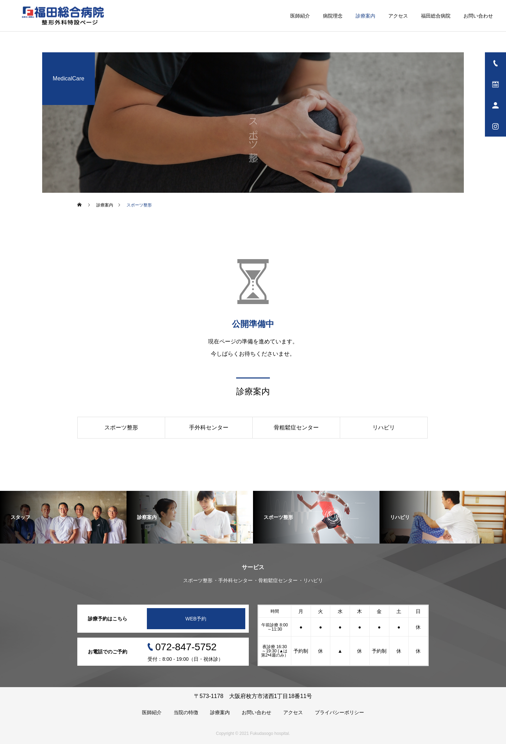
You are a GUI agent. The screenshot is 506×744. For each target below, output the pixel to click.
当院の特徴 (186, 712)
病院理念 (333, 16)
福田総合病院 (435, 16)
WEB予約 (196, 618)
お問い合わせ (478, 16)
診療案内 (365, 16)
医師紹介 (300, 16)
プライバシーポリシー (339, 712)
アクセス (398, 16)
